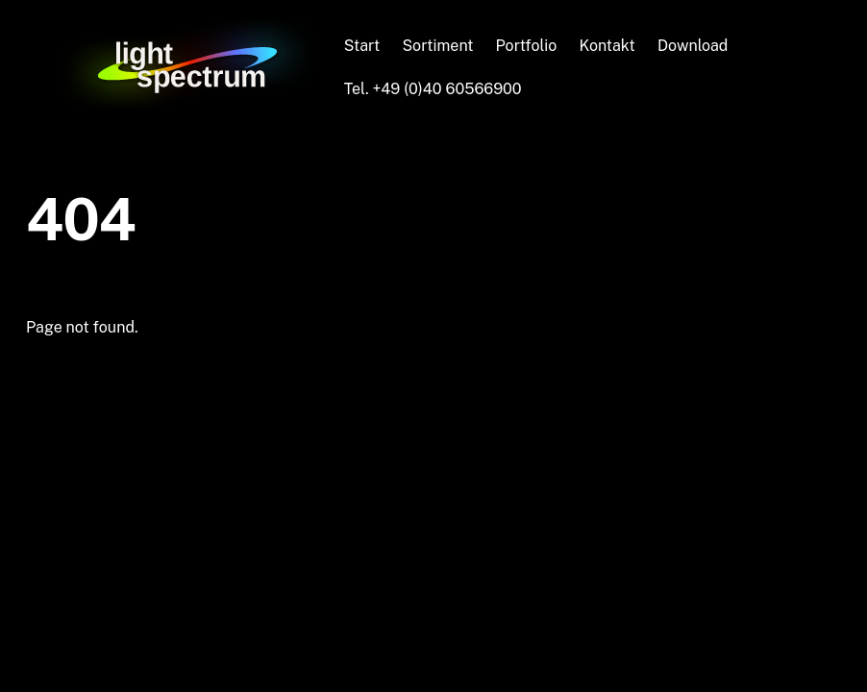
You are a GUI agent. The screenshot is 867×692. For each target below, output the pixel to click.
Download (693, 46)
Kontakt (606, 46)
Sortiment (437, 46)
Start (362, 46)
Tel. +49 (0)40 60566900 (433, 89)
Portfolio (526, 46)
